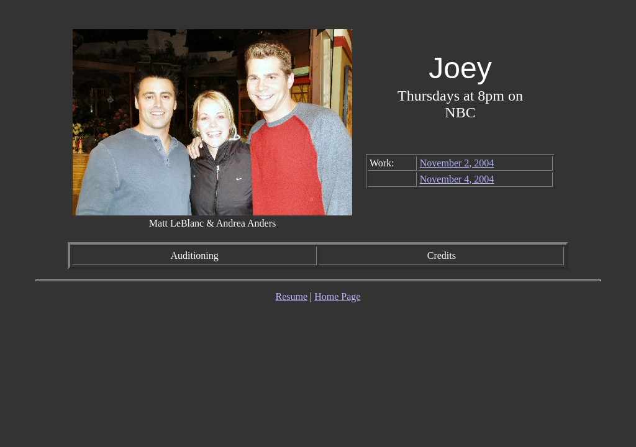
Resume (292, 296)
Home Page (337, 296)
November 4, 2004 (457, 179)
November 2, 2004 (457, 163)
